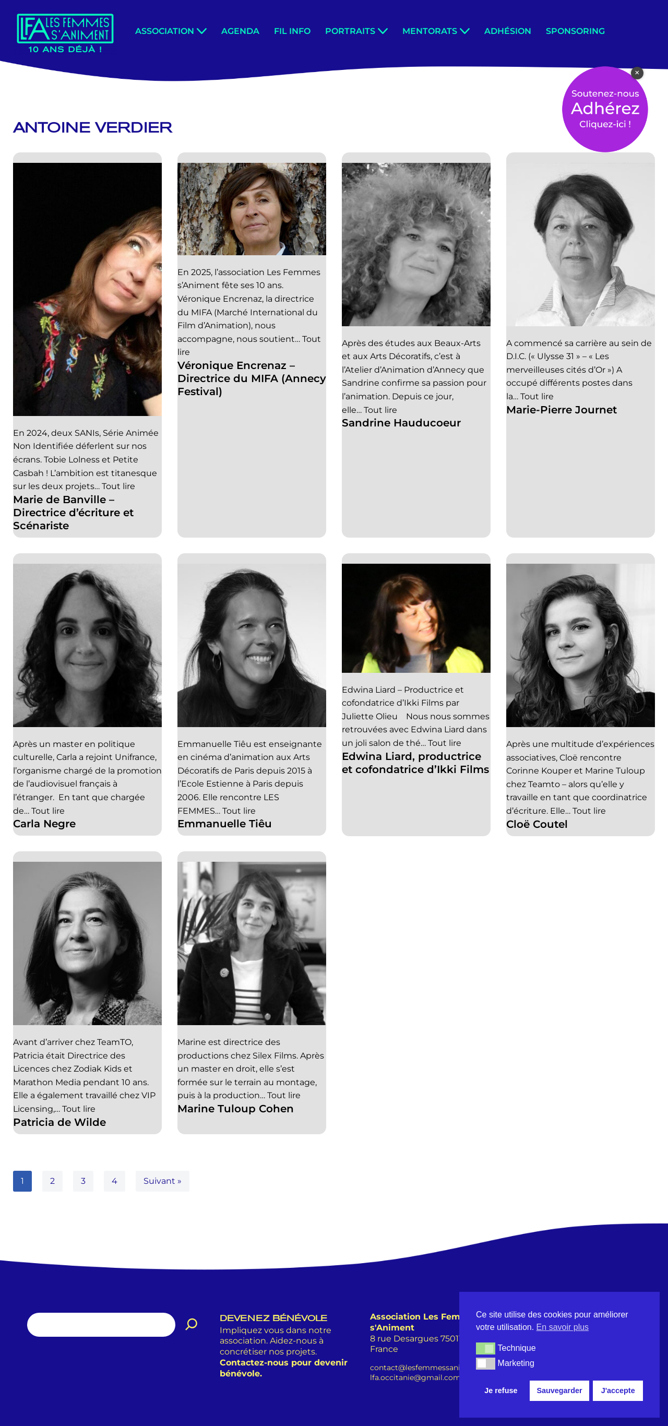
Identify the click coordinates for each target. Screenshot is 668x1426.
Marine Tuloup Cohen (235, 1108)
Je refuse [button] (500, 1390)
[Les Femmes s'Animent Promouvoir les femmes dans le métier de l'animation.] (65, 32)
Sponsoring (575, 31)
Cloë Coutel (537, 823)
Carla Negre (44, 823)
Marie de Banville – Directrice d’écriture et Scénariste (73, 512)
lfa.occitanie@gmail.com (415, 1377)
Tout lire (118, 486)
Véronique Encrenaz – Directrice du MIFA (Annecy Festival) (251, 378)
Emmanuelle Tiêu (224, 823)
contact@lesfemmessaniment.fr (428, 1367)
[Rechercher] (191, 1325)
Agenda (240, 31)
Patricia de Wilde (59, 1122)
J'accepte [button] (618, 1390)
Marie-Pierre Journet (561, 409)
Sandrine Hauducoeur (401, 423)
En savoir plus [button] (562, 1327)
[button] (202, 31)
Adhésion (507, 31)
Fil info (292, 31)
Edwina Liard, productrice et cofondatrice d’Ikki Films (415, 762)
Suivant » (163, 1181)
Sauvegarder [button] (559, 1390)
